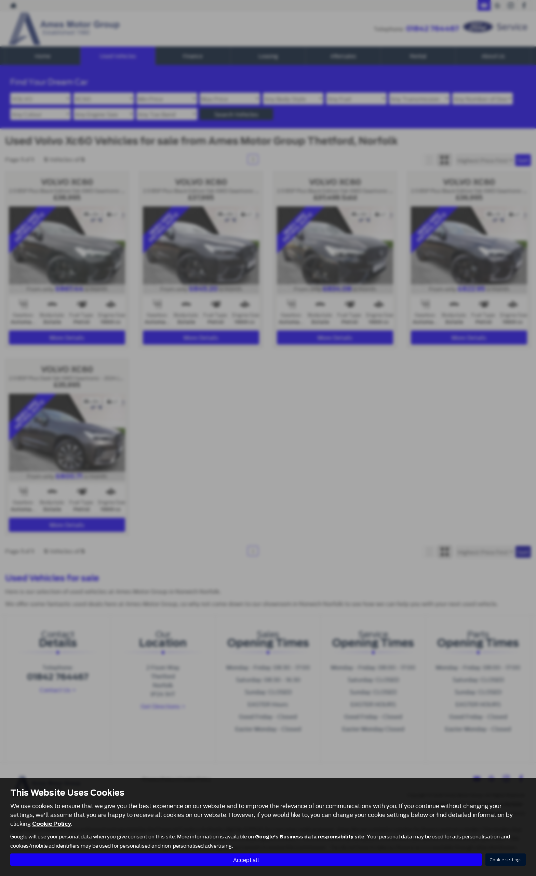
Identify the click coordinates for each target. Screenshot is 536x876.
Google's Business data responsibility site (309, 836)
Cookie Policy (51, 823)
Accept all (246, 859)
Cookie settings (505, 859)
